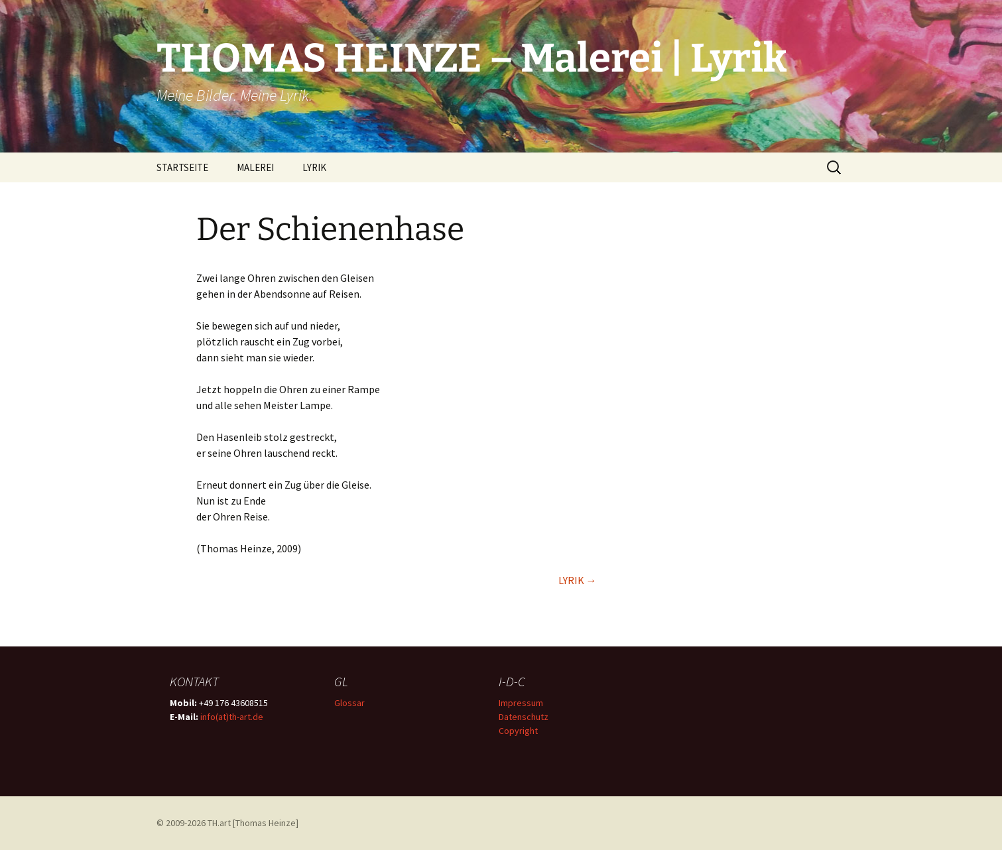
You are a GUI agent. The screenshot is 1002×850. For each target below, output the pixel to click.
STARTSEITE (182, 167)
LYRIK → (577, 580)
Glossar (349, 703)
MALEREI (255, 167)
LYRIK (314, 167)
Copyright (518, 731)
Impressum (521, 703)
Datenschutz (523, 717)
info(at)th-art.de (231, 717)
